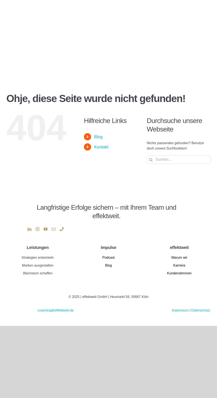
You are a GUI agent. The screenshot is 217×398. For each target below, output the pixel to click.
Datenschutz (200, 310)
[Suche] (151, 159)
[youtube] (45, 229)
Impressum (181, 310)
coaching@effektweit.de (56, 310)
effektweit (179, 247)
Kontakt (101, 147)
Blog (98, 136)
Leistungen (38, 247)
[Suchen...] (179, 159)
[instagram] (37, 229)
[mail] (54, 229)
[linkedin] (29, 229)
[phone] (62, 229)
